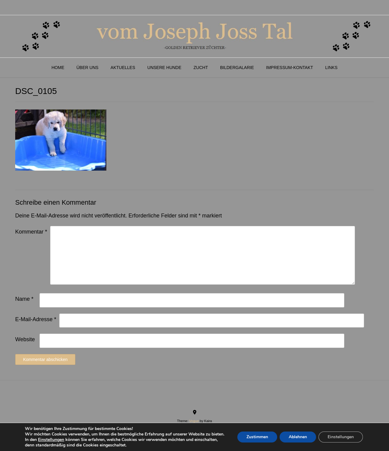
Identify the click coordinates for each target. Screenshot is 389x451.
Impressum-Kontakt (289, 67)
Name (24, 299)
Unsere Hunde (164, 67)
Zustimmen (257, 437)
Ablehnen (298, 437)
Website (25, 339)
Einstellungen (51, 439)
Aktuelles (123, 67)
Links (331, 67)
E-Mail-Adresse (35, 319)
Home (57, 67)
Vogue (194, 421)
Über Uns (87, 67)
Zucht (201, 67)
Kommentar (31, 232)
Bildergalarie (237, 67)
